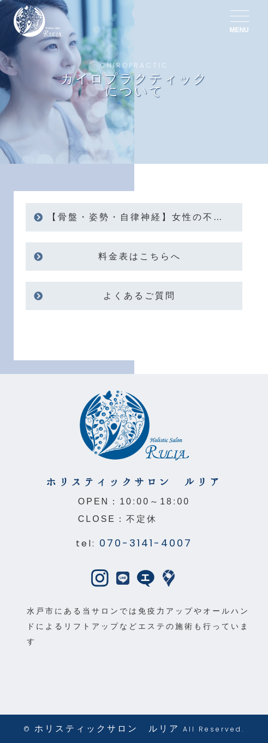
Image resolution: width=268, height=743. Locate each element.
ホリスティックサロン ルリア (107, 728)
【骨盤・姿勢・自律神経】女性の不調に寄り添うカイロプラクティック (145, 217)
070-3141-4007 (145, 543)
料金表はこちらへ (139, 256)
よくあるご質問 (139, 295)
